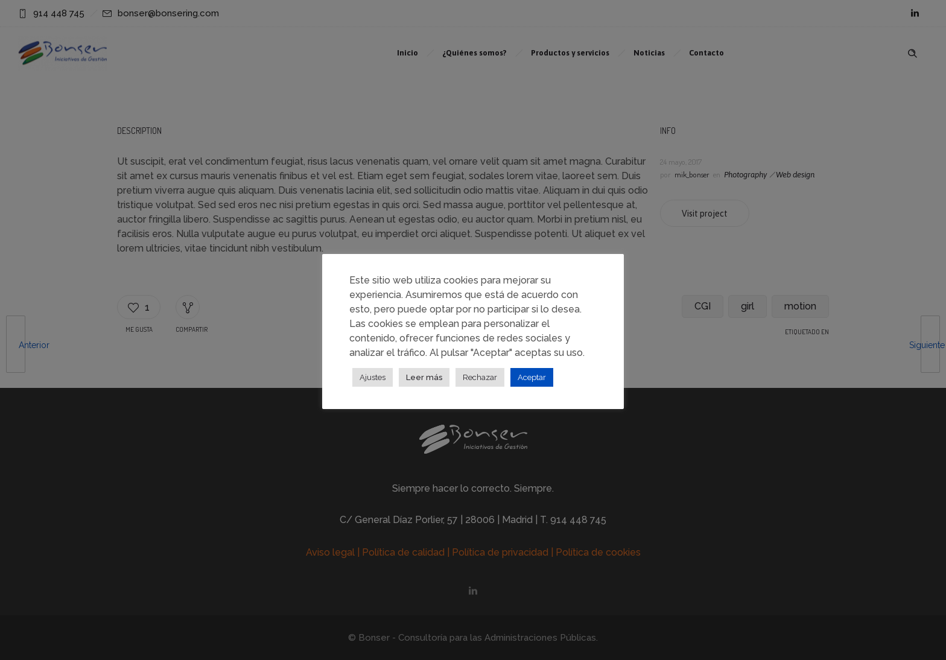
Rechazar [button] (480, 377)
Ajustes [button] (373, 377)
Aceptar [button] (532, 377)
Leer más (424, 377)
